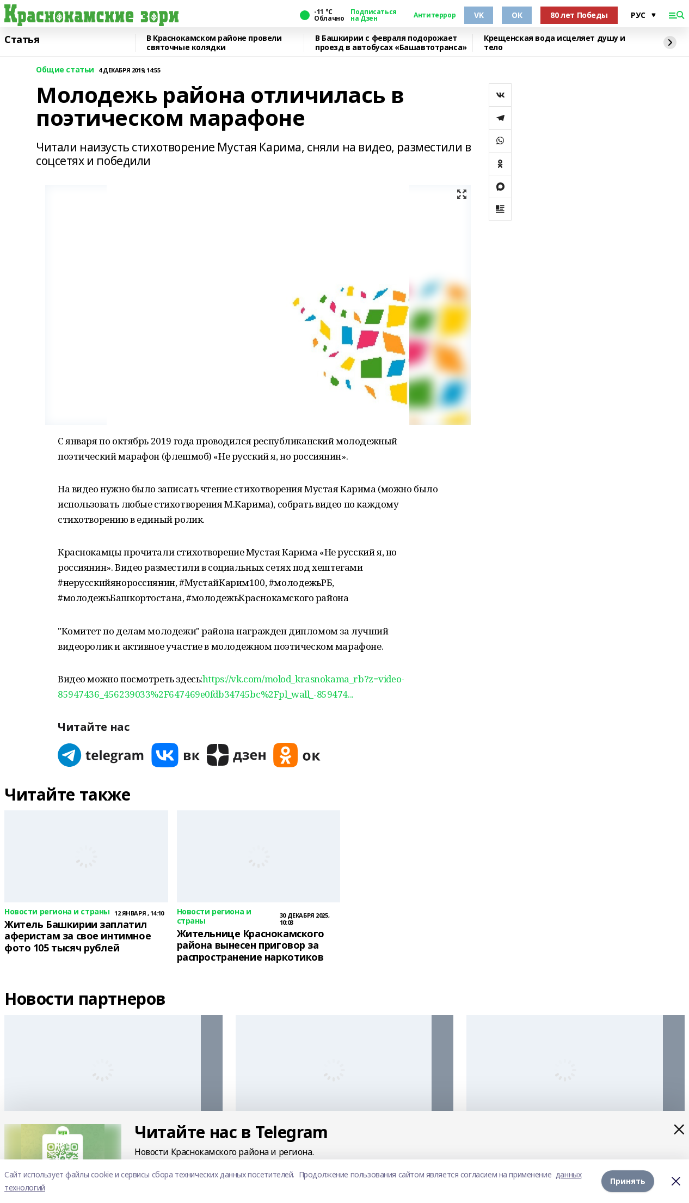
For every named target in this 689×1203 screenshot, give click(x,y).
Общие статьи (65, 70)
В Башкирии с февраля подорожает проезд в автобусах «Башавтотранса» (391, 43)
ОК (517, 15)
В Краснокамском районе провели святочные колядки (213, 43)
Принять (627, 1181)
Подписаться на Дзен (373, 15)
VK (478, 15)
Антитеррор (435, 15)
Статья (21, 40)
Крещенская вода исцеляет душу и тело (554, 43)
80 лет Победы (579, 15)
